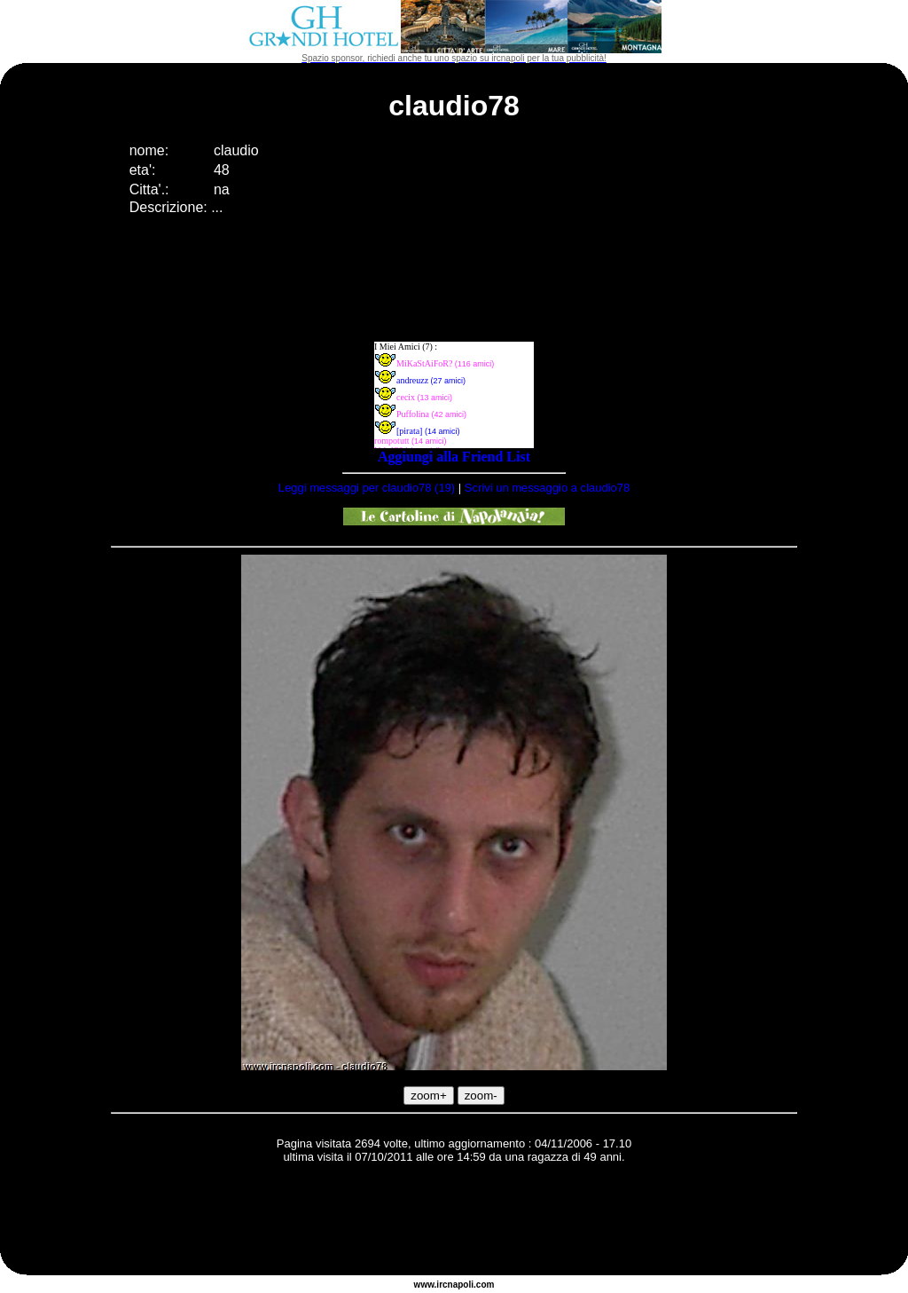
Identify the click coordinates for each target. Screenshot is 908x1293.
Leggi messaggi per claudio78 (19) (366, 487)
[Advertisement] (454, 1222)
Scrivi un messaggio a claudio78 (547, 487)
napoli (461, 1284)
